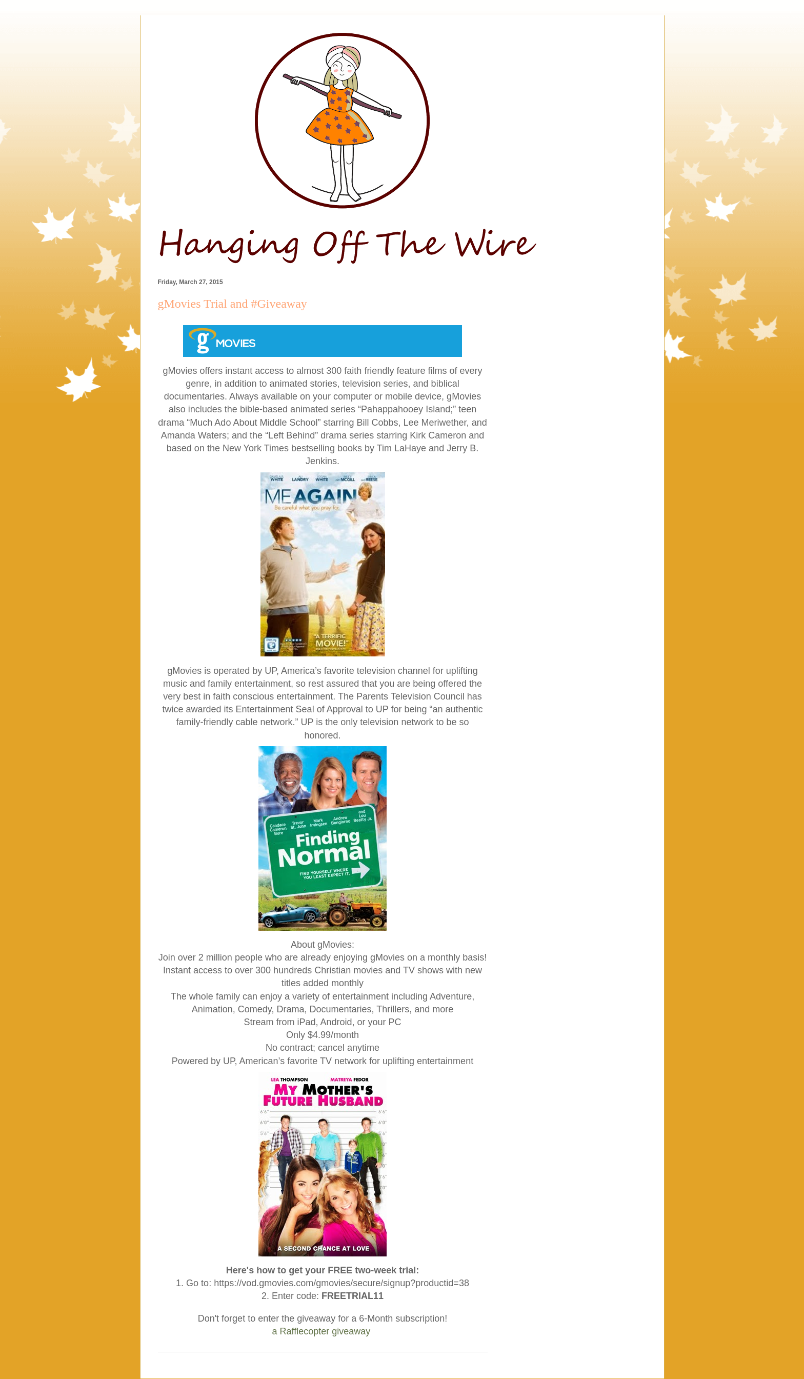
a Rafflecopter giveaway (321, 1331)
